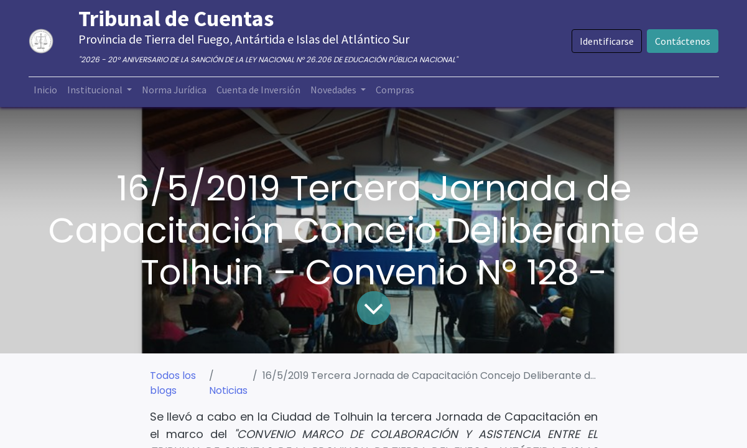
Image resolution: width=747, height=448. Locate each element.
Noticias (228, 390)
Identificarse (607, 41)
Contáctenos (682, 41)
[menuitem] (45, 89)
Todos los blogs (173, 383)
